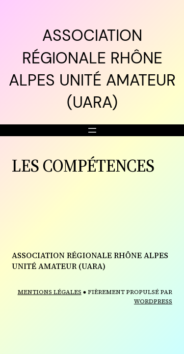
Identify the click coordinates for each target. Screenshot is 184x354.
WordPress (153, 301)
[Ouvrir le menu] (92, 130)
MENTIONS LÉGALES (49, 292)
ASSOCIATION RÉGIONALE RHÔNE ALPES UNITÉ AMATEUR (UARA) (90, 261)
